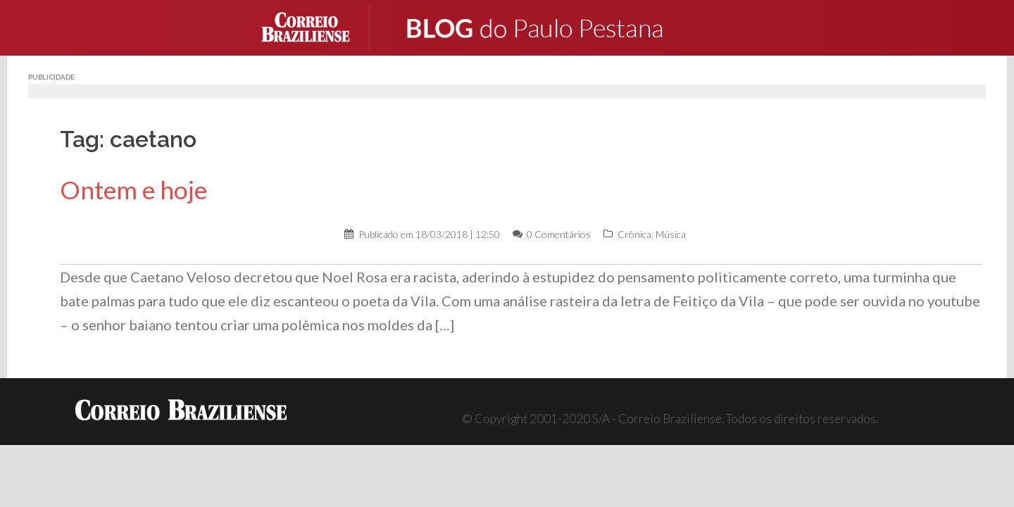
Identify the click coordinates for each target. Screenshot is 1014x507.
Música (671, 234)
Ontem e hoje (133, 190)
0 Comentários (559, 234)
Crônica (634, 234)
